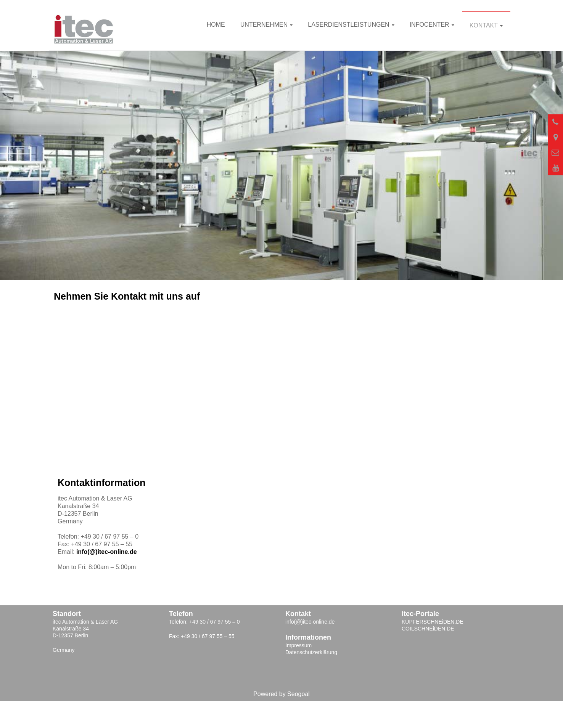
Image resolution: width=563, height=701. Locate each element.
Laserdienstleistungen (348, 24)
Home (216, 24)
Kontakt (484, 25)
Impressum (298, 645)
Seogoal (298, 694)
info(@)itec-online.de (106, 552)
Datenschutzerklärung (311, 652)
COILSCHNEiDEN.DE (428, 629)
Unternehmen (264, 24)
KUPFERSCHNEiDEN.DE (432, 622)
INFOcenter (429, 24)
